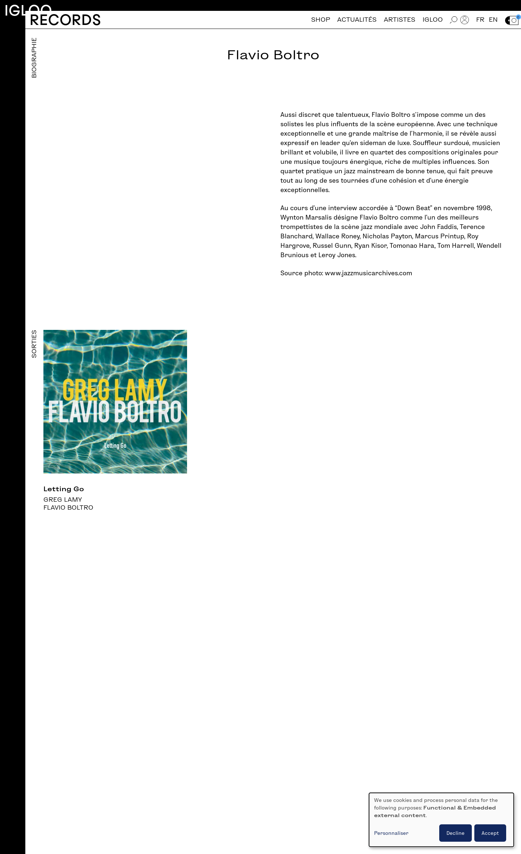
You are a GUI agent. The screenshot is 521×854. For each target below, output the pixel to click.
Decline (455, 833)
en (493, 20)
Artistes (399, 20)
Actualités (357, 20)
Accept (490, 833)
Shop (320, 20)
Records (65, 20)
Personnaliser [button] (391, 833)
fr (480, 20)
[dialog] (441, 820)
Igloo (28, 10)
